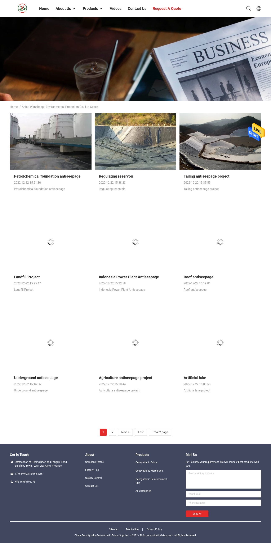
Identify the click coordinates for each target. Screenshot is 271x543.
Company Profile (94, 462)
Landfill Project (27, 277)
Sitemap (113, 529)
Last (141, 432)
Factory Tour (92, 469)
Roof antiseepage (198, 277)
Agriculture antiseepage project (125, 378)
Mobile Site (132, 529)
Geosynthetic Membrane (149, 470)
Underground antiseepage (36, 378)
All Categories (143, 490)
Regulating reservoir (116, 176)
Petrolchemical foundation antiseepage (47, 176)
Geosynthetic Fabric (147, 462)
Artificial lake (195, 378)
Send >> (197, 513)
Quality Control (93, 477)
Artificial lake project (197, 390)
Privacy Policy (154, 529)
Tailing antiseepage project (207, 176)
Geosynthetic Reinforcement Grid (151, 481)
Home (14, 107)
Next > (125, 432)
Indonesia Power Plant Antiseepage (129, 277)
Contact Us (91, 485)
